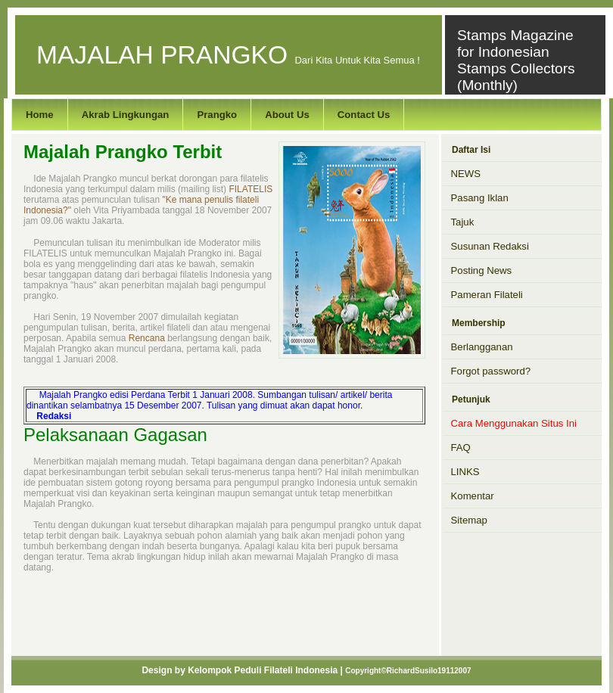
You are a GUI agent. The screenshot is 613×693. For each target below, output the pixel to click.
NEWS (466, 173)
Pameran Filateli (487, 294)
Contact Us (364, 114)
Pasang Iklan (480, 198)
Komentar (472, 496)
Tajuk (463, 222)
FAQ (461, 447)
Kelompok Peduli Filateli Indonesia (263, 670)
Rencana (147, 338)
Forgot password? (491, 371)
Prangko (217, 114)
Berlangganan (482, 347)
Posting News (481, 270)
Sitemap (469, 520)
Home (40, 114)
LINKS (465, 471)
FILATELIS (250, 189)
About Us (287, 114)
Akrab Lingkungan (126, 114)
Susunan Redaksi (490, 246)
